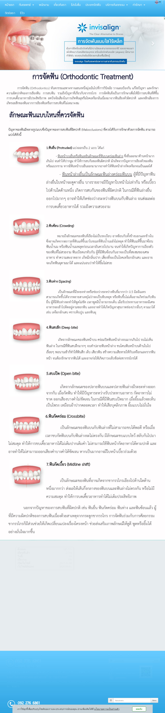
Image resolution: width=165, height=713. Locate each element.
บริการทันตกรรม (117, 4)
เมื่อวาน (21, 559)
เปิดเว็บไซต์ (23, 563)
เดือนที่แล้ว (23, 552)
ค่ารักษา (139, 4)
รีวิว (22, 12)
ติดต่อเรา (10, 12)
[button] (12, 43)
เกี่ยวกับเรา (60, 4)
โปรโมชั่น (76, 4)
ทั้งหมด (21, 549)
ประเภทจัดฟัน (93, 4)
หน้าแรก (9, 4)
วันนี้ (19, 556)
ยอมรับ (139, 709)
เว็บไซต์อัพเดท (25, 566)
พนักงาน (44, 4)
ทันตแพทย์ (26, 4)
